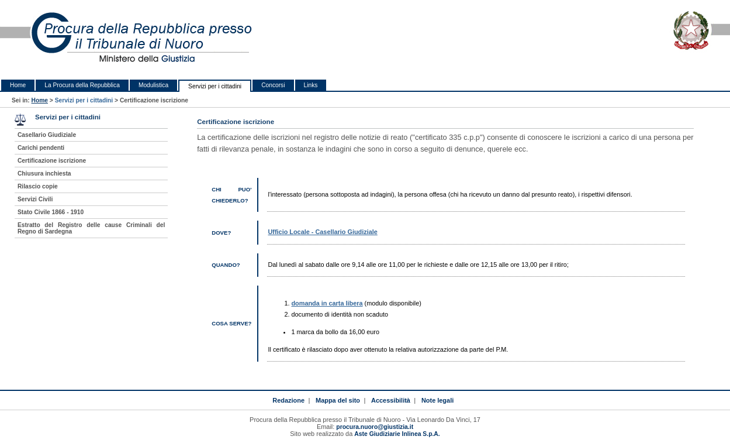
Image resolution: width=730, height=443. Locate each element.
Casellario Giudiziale (47, 135)
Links (311, 85)
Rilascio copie (38, 186)
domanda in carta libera (326, 303)
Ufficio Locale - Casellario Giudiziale (322, 231)
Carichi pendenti (41, 148)
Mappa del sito (338, 400)
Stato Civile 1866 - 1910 (51, 212)
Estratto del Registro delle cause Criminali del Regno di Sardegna (91, 228)
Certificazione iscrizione (52, 160)
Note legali (437, 400)
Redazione (288, 400)
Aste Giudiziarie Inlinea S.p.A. (397, 434)
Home (18, 85)
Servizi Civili (35, 199)
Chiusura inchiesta (44, 173)
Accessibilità (390, 400)
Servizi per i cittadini (214, 86)
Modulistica (153, 85)
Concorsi (273, 85)
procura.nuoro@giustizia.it (374, 427)
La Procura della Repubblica (82, 85)
